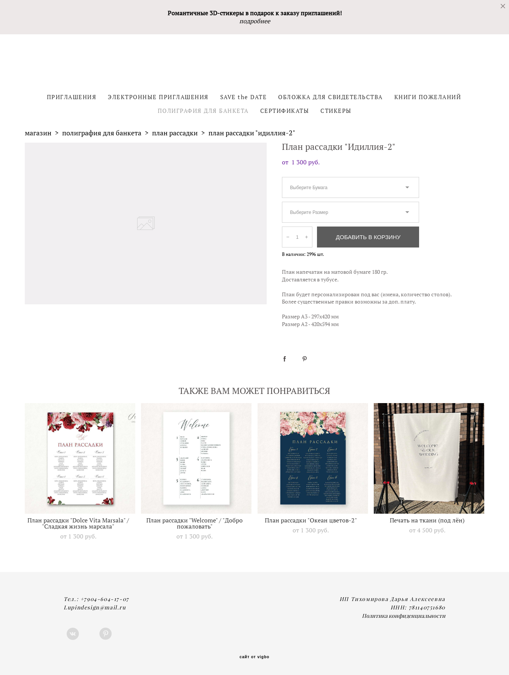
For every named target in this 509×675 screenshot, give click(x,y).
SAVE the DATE (243, 97)
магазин (38, 133)
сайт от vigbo (254, 657)
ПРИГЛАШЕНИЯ (72, 97)
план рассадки (175, 133)
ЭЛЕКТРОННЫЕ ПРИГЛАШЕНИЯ (158, 97)
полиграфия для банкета (101, 133)
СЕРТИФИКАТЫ (284, 110)
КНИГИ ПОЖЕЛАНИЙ (427, 97)
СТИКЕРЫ (336, 110)
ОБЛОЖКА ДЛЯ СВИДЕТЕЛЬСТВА (330, 97)
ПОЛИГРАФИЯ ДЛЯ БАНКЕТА (203, 110)
